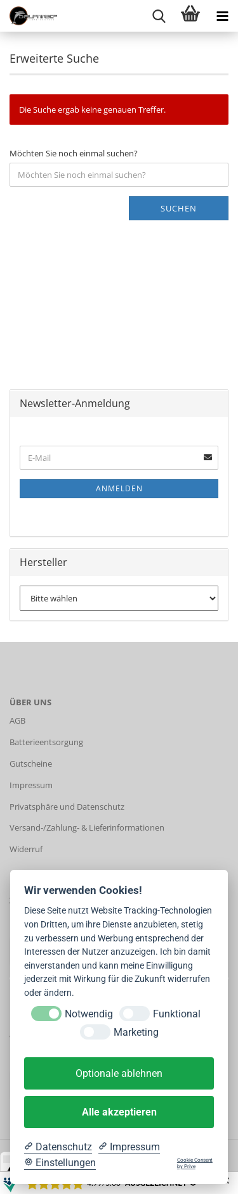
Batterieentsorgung (46, 742)
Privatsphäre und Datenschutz (67, 806)
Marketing (136, 1032)
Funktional (177, 1014)
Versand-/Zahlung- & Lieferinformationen (87, 827)
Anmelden (119, 488)
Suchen (179, 208)
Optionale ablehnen (119, 1073)
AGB (17, 720)
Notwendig (89, 1014)
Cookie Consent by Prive (195, 1163)
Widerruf (26, 849)
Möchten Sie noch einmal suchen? (74, 153)
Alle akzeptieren (119, 1112)
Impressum (31, 785)
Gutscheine (31, 763)
